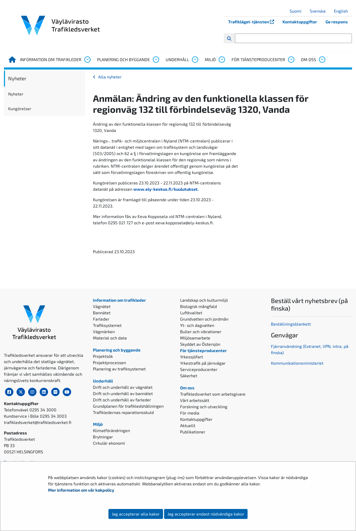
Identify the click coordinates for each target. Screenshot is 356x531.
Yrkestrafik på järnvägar (203, 362)
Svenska (320, 10)
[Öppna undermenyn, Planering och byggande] (155, 59)
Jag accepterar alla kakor (136, 513)
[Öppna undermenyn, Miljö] (221, 59)
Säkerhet (188, 375)
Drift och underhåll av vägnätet (123, 387)
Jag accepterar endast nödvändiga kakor (205, 513)
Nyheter (17, 78)
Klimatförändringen (111, 430)
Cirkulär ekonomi (109, 442)
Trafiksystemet (107, 325)
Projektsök (103, 356)
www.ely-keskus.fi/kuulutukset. (166, 189)
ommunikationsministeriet (298, 362)
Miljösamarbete (195, 337)
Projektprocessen (109, 362)
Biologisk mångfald (198, 306)
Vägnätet (102, 306)
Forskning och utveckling (203, 406)
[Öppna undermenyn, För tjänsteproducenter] (291, 59)
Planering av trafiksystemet (119, 368)
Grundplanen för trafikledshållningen (128, 405)
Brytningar (103, 436)
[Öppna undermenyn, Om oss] (322, 59)
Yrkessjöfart (191, 356)
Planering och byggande (123, 59)
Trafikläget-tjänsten (253, 21)
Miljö (210, 59)
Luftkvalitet (191, 312)
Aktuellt (187, 425)
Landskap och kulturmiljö (204, 300)
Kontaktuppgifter (299, 21)
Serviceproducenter (198, 369)
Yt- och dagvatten (197, 325)
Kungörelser (19, 108)
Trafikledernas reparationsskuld (123, 412)
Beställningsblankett (291, 323)
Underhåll (177, 59)
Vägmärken (104, 331)
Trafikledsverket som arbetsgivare (212, 393)
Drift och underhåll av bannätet (123, 393)
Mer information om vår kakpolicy (81, 489)
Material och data (110, 337)
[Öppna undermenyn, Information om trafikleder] (87, 59)
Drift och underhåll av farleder (122, 399)
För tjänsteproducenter (258, 59)
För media (189, 412)
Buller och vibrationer (200, 331)
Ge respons (337, 21)
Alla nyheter (110, 76)
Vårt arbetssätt (194, 400)
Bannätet (102, 312)
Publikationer (192, 431)
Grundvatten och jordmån (204, 318)
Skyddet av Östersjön (200, 344)
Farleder (101, 318)
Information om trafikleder (50, 59)
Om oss (308, 59)
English (343, 10)
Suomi (297, 10)
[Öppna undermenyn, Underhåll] (195, 59)
